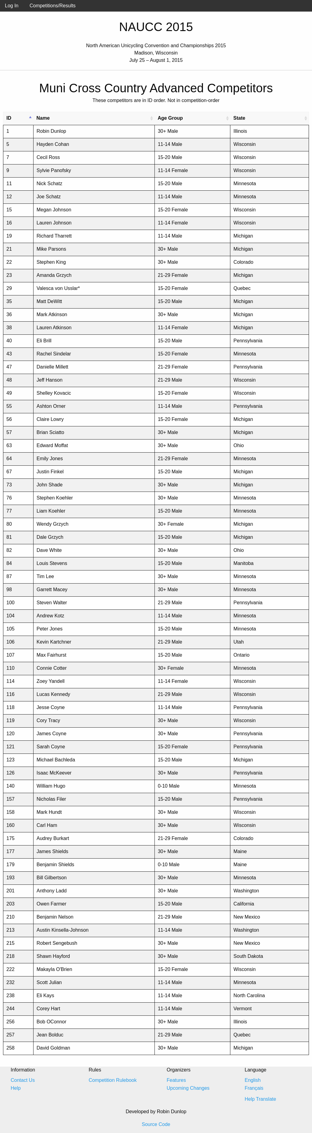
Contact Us (23, 1080)
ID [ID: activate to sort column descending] (8, 118)
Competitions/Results (53, 5)
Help (16, 1088)
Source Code (156, 1124)
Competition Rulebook (112, 1080)
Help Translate (260, 1099)
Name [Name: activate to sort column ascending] (43, 118)
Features (176, 1080)
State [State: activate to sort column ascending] (239, 118)
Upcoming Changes (188, 1088)
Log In (11, 5)
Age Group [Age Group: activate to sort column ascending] (170, 118)
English (253, 1080)
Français (254, 1088)
